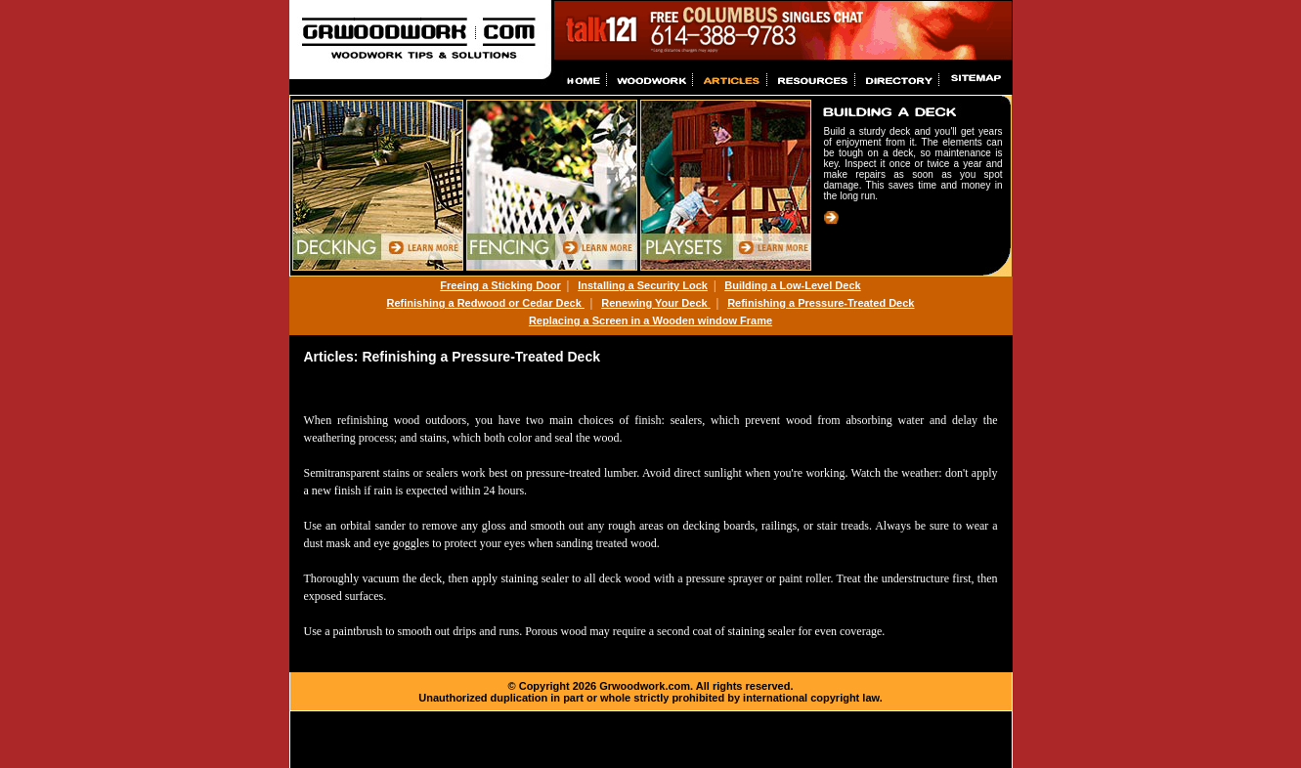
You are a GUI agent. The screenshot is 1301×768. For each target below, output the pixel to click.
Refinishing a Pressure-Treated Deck (820, 303)
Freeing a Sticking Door (500, 285)
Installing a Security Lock (643, 285)
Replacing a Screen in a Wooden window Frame (650, 320)
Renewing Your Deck (655, 303)
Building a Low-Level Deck (792, 285)
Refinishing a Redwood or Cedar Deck (486, 303)
